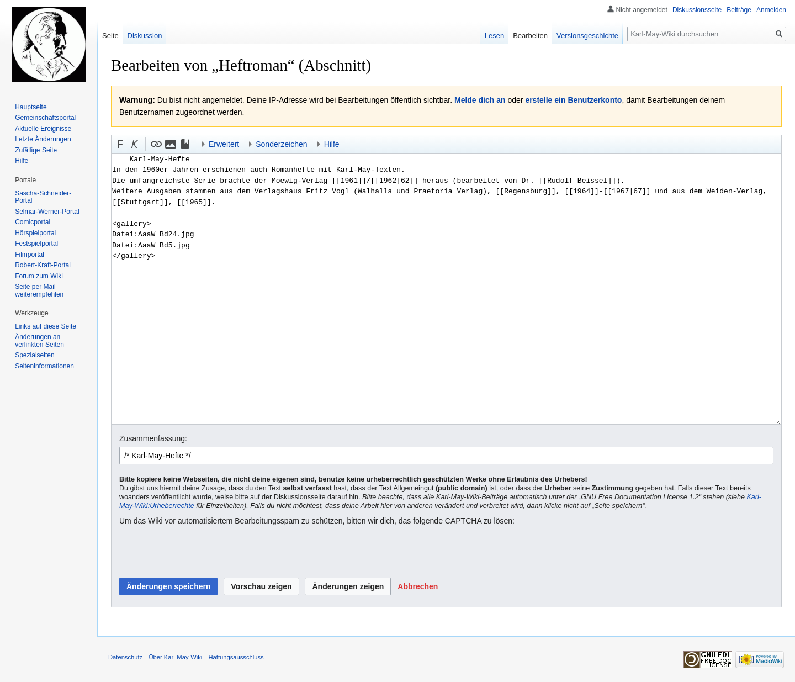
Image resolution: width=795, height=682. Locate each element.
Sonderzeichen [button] (281, 144)
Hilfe (21, 161)
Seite (110, 35)
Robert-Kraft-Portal (43, 265)
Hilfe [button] (332, 144)
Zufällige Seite (36, 150)
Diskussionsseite (697, 10)
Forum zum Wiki (39, 276)
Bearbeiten (530, 35)
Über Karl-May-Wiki (175, 657)
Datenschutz (125, 657)
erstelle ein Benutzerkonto (573, 100)
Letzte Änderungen (43, 139)
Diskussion (145, 35)
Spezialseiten (34, 355)
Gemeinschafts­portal (45, 117)
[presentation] (203, 552)
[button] (120, 144)
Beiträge (739, 10)
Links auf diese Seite (45, 326)
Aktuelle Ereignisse (43, 129)
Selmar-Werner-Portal (47, 211)
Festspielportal (36, 243)
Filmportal (29, 254)
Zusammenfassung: (153, 438)
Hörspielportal (35, 233)
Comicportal (32, 222)
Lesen (494, 35)
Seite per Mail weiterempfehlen (39, 290)
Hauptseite (30, 107)
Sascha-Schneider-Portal (43, 197)
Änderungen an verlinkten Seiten (39, 340)
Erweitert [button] (224, 144)
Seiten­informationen (44, 366)
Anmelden (771, 10)
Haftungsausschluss (236, 657)
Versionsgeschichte (587, 35)
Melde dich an (480, 100)
